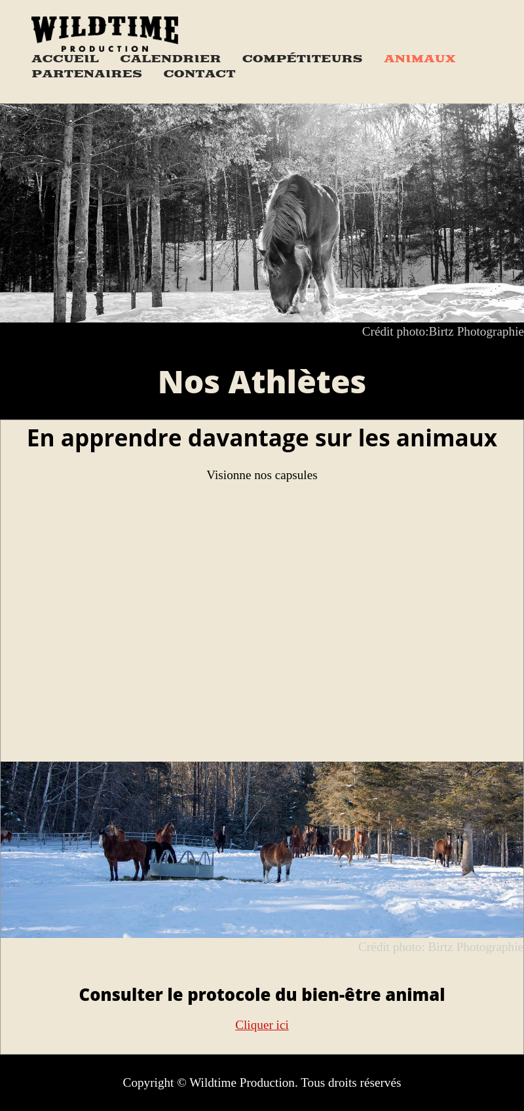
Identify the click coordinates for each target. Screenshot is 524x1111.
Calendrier (170, 59)
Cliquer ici (262, 1025)
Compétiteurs (302, 59)
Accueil (65, 59)
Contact (199, 74)
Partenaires (86, 74)
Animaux (420, 59)
